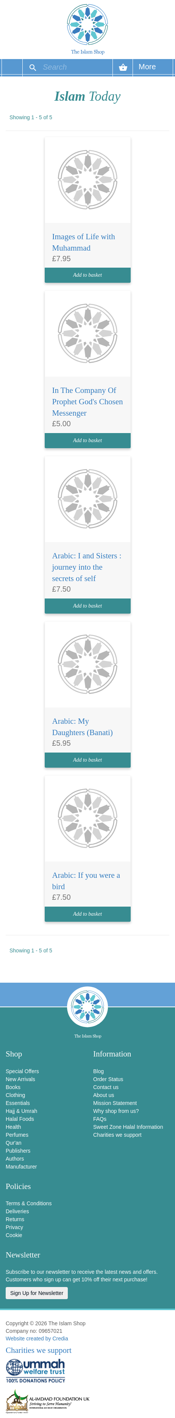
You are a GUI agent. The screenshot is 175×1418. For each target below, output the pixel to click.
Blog (98, 1071)
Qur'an (14, 1143)
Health (13, 1127)
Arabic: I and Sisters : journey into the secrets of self (87, 567)
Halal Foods (20, 1119)
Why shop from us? (116, 1111)
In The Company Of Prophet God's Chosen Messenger (87, 402)
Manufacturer (21, 1167)
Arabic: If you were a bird (86, 881)
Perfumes (17, 1135)
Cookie (14, 1235)
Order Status (108, 1079)
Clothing (15, 1095)
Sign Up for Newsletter (36, 1293)
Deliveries (17, 1211)
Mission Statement (115, 1103)
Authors (15, 1159)
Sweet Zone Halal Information (128, 1127)
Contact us (106, 1087)
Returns (15, 1219)
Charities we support (117, 1135)
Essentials (18, 1103)
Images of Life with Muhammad (83, 242)
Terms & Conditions (29, 1203)
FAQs (99, 1119)
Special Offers (22, 1071)
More (147, 69)
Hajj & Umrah (21, 1111)
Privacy (14, 1227)
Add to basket (87, 275)
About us (103, 1095)
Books (13, 1087)
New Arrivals (20, 1079)
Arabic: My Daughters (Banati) (82, 727)
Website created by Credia (37, 1338)
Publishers (18, 1151)
